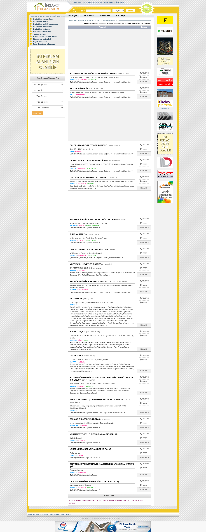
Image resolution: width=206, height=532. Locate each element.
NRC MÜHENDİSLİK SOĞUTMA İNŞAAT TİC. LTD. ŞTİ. (93, 281)
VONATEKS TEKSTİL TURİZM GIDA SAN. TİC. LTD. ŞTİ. (94, 434)
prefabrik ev (165, 108)
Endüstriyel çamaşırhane (43, 19)
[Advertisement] (92, 50)
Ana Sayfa (77, 2)
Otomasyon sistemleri (42, 39)
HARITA (144, 77)
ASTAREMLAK (76, 299)
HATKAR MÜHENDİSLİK (80, 88)
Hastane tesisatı (39, 34)
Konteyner (32, 514)
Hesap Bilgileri (109, 2)
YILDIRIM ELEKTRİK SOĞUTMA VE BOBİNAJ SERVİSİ (93, 73)
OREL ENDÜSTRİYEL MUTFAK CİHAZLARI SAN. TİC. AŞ (94, 481)
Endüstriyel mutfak (40, 21)
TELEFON (144, 73)
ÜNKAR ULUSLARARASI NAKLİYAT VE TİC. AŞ (90, 449)
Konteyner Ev (54, 514)
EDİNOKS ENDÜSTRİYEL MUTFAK (85, 419)
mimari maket (65, 514)
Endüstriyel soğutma (41, 29)
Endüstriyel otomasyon (42, 26)
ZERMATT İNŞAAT (78, 332)
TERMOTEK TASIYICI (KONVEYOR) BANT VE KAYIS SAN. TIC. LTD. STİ (101, 399)
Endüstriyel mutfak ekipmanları (45, 24)
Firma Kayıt (87, 2)
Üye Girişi (120, 2)
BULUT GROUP (76, 356)
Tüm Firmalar (88, 16)
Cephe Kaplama (42, 514)
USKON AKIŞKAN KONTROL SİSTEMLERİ (88, 177)
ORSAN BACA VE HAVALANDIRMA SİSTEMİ (89, 160)
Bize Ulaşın (97, 2)
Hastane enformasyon (42, 31)
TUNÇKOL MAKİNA (78, 234)
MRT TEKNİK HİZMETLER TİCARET (85, 264)
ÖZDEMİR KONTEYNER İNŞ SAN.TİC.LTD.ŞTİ (89, 249)
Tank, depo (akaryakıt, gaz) (44, 44)
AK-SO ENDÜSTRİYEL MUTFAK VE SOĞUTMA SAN (92, 219)
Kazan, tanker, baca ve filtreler (45, 36)
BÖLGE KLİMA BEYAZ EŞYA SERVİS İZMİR (88, 145)
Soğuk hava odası (40, 42)
